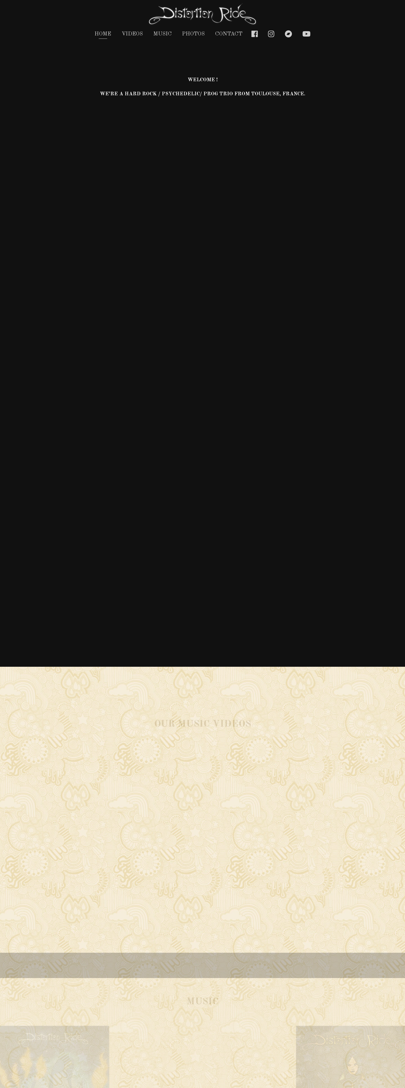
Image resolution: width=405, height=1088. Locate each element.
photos (193, 34)
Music (162, 34)
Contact (228, 34)
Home (102, 34)
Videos (132, 34)
